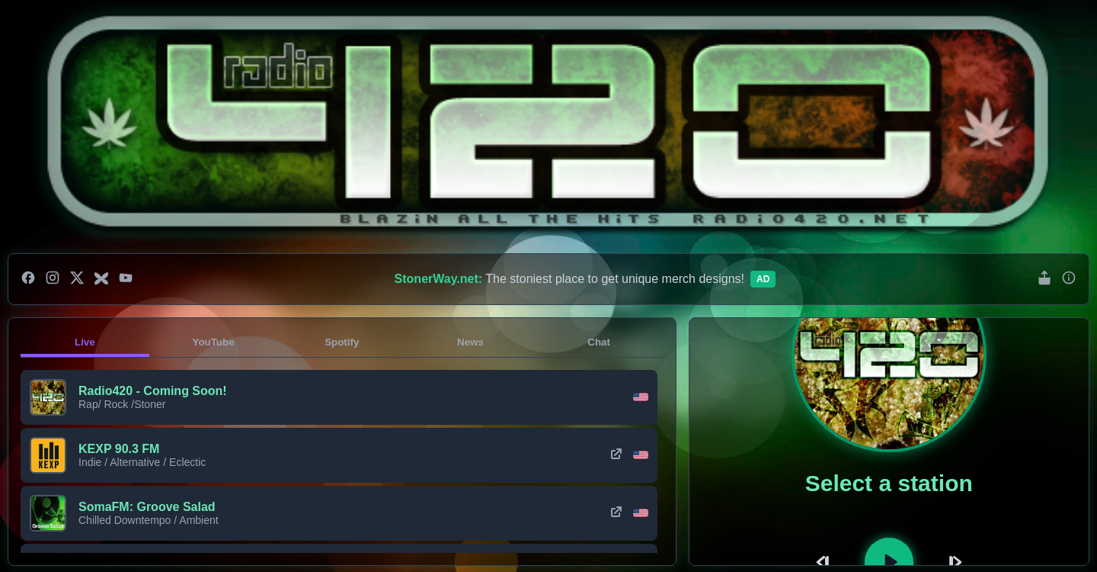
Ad (762, 279)
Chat (598, 342)
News (470, 342)
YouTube (214, 342)
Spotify (342, 342)
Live (85, 342)
